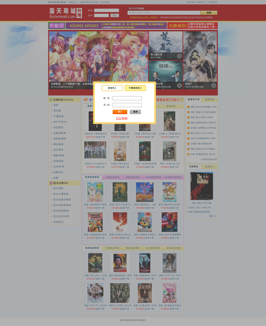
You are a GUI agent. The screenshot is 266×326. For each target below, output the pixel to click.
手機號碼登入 (135, 88)
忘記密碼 (122, 118)
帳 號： (108, 98)
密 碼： (108, 104)
